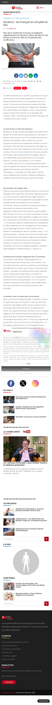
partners (17, 337)
